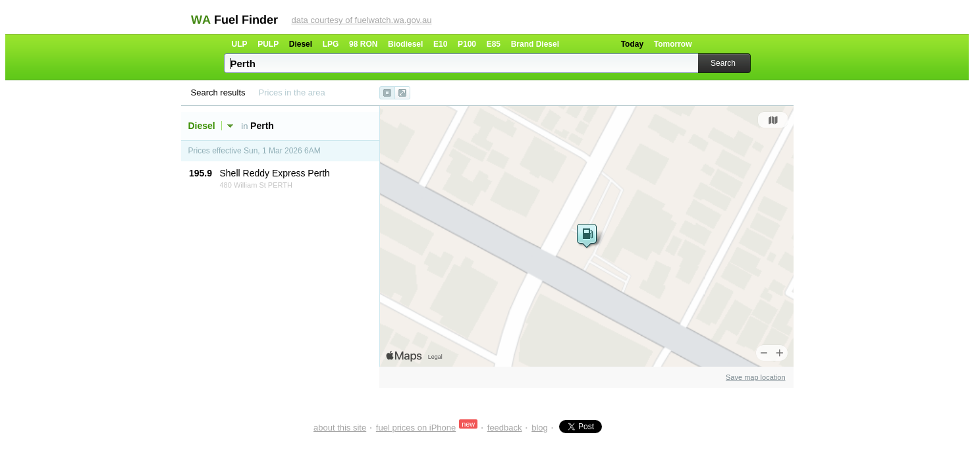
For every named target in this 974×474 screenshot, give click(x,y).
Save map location (756, 377)
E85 (494, 44)
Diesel (300, 44)
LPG (331, 44)
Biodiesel (405, 44)
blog (539, 428)
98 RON (363, 44)
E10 (440, 44)
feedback (504, 428)
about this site (339, 428)
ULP (240, 44)
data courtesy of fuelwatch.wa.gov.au (362, 20)
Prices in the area (292, 92)
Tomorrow (673, 44)
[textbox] (462, 63)
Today (632, 44)
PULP (268, 44)
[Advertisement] (258, 218)
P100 (467, 44)
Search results (218, 92)
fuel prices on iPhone (416, 428)
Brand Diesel (535, 44)
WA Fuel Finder (234, 19)
